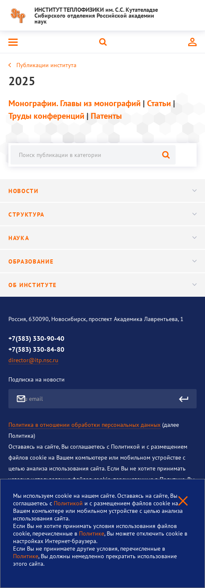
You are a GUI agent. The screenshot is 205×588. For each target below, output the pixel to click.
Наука (102, 238)
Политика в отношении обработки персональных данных (84, 425)
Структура (102, 214)
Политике (91, 533)
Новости (102, 191)
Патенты (106, 115)
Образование (102, 261)
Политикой (69, 503)
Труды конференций (46, 115)
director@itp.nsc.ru (33, 360)
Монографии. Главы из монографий (74, 103)
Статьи (159, 103)
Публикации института (46, 65)
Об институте (102, 285)
